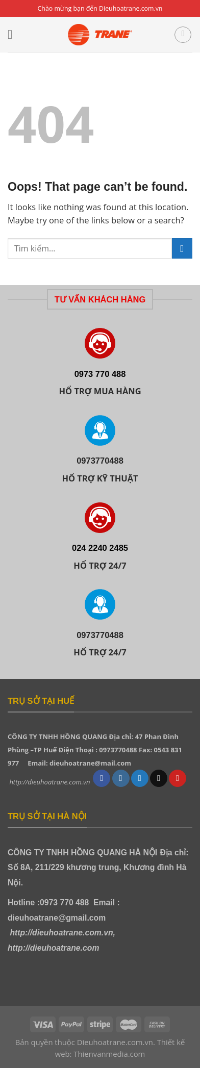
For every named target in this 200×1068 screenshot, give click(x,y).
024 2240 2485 (100, 547)
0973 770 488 (100, 373)
